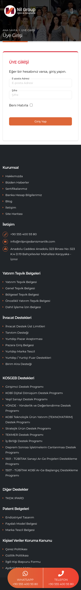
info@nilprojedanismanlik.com (32, 241)
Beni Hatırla (18, 105)
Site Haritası (14, 213)
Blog (8, 201)
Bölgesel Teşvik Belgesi (22, 294)
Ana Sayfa (10, 30)
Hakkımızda (14, 176)
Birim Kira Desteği (18, 364)
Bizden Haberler (17, 182)
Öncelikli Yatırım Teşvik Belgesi (27, 300)
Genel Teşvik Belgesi (20, 288)
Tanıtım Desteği (17, 332)
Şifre (14, 90)
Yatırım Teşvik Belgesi (21, 282)
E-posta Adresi (20, 78)
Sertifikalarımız (16, 188)
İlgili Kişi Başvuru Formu (23, 561)
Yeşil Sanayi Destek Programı (26, 399)
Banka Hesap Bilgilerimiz (23, 195)
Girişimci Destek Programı (24, 386)
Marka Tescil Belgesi (20, 530)
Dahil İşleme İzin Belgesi (23, 307)
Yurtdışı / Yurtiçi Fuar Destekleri (28, 357)
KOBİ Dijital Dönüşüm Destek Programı (34, 393)
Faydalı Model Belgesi (21, 523)
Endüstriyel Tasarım (19, 517)
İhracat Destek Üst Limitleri (25, 326)
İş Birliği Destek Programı (23, 441)
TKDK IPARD (14, 498)
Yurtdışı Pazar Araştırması (24, 339)
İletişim (10, 207)
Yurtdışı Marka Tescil (20, 351)
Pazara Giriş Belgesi (19, 345)
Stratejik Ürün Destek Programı (28, 428)
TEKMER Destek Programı (24, 434)
